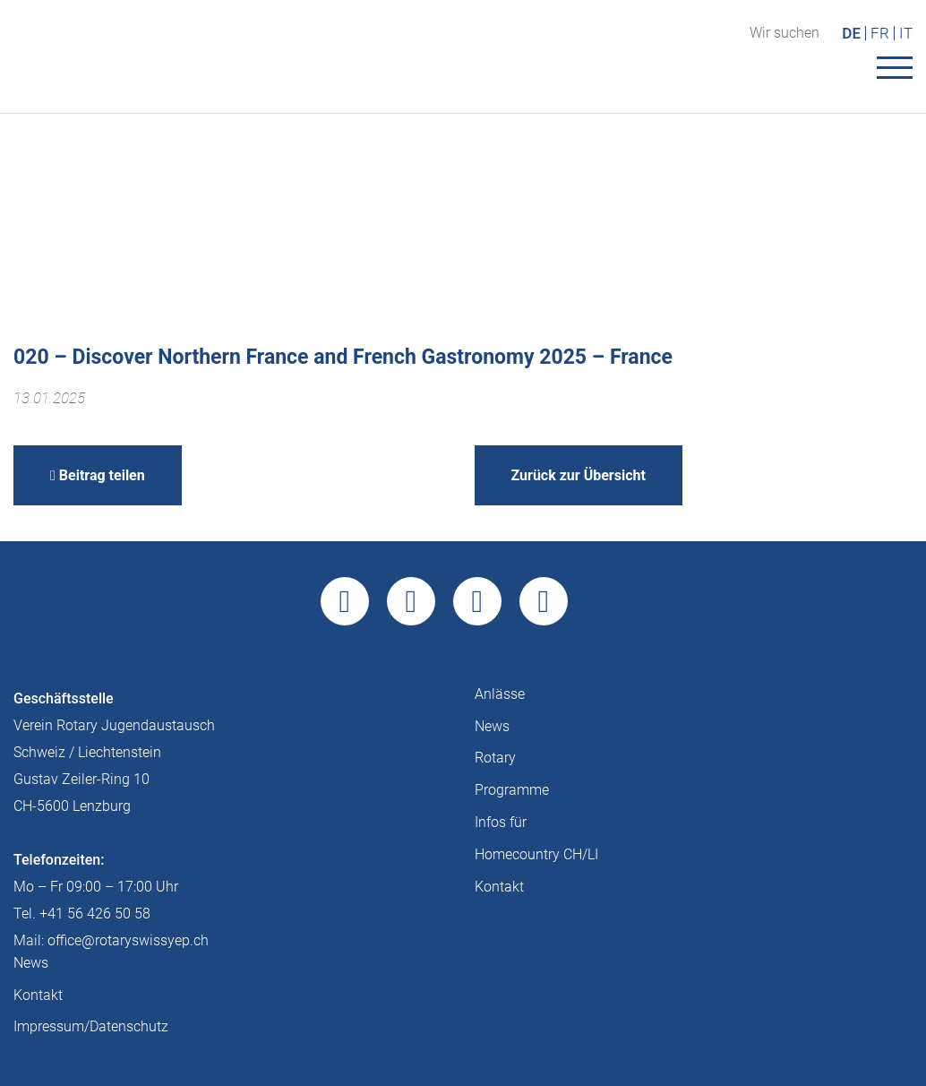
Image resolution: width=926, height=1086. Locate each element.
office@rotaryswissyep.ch (128, 940)
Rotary (495, 757)
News (492, 726)
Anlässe (500, 693)
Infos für (501, 822)
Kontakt (499, 886)
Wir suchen (784, 33)
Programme (512, 789)
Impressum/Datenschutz (90, 1026)
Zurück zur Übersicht (578, 475)
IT (906, 33)
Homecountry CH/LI (536, 854)
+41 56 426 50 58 (94, 913)
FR (879, 33)
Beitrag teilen (97, 475)
